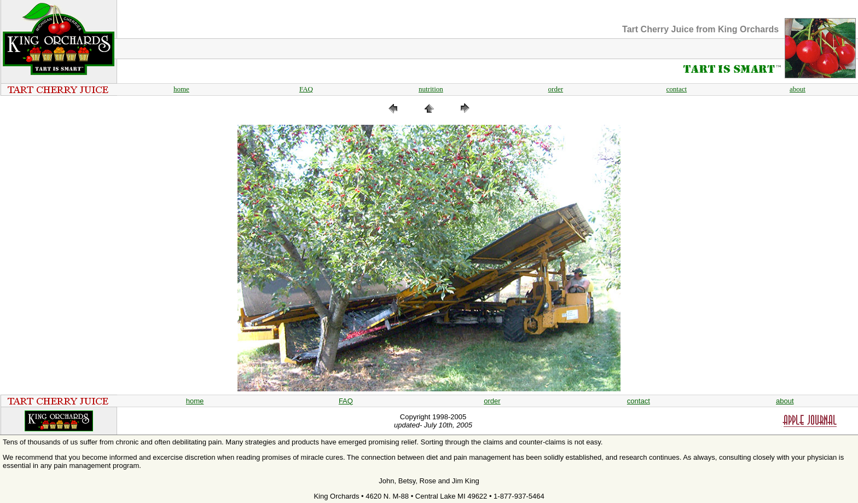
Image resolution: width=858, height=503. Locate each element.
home (181, 89)
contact (676, 89)
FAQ (306, 89)
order (555, 89)
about (797, 89)
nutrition (431, 89)
